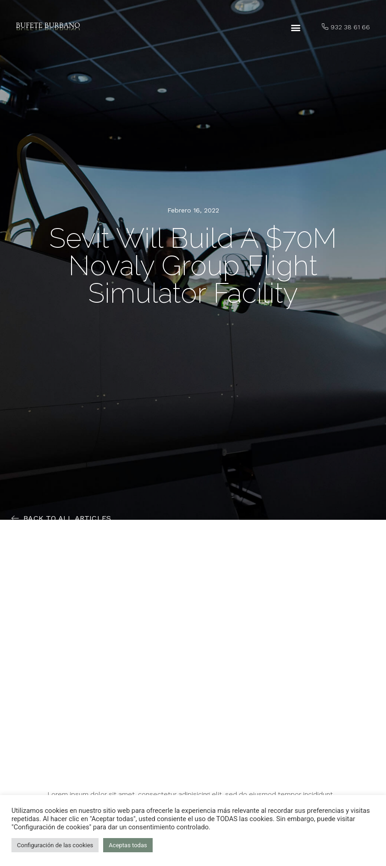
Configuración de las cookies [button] (55, 845)
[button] (295, 27)
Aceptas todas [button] (128, 845)
